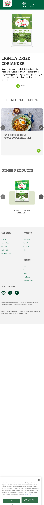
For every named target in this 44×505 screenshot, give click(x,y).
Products (27, 233)
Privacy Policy (29, 311)
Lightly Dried (26, 239)
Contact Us (26, 246)
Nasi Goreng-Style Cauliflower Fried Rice (22, 131)
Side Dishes (26, 277)
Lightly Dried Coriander (22, 31)
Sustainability (5, 250)
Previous (2, 127)
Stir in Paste (26, 243)
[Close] (39, 484)
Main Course (26, 270)
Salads (25, 273)
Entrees (25, 266)
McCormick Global (6, 253)
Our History (4, 246)
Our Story (6, 233)
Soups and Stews (28, 280)
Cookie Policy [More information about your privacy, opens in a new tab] (27, 498)
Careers (3, 311)
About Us (3, 239)
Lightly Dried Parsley (22, 211)
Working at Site (13, 313)
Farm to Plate (5, 243)
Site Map (36, 311)
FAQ (24, 250)
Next (41, 127)
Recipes (27, 260)
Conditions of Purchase (12, 311)
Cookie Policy (22, 311)
